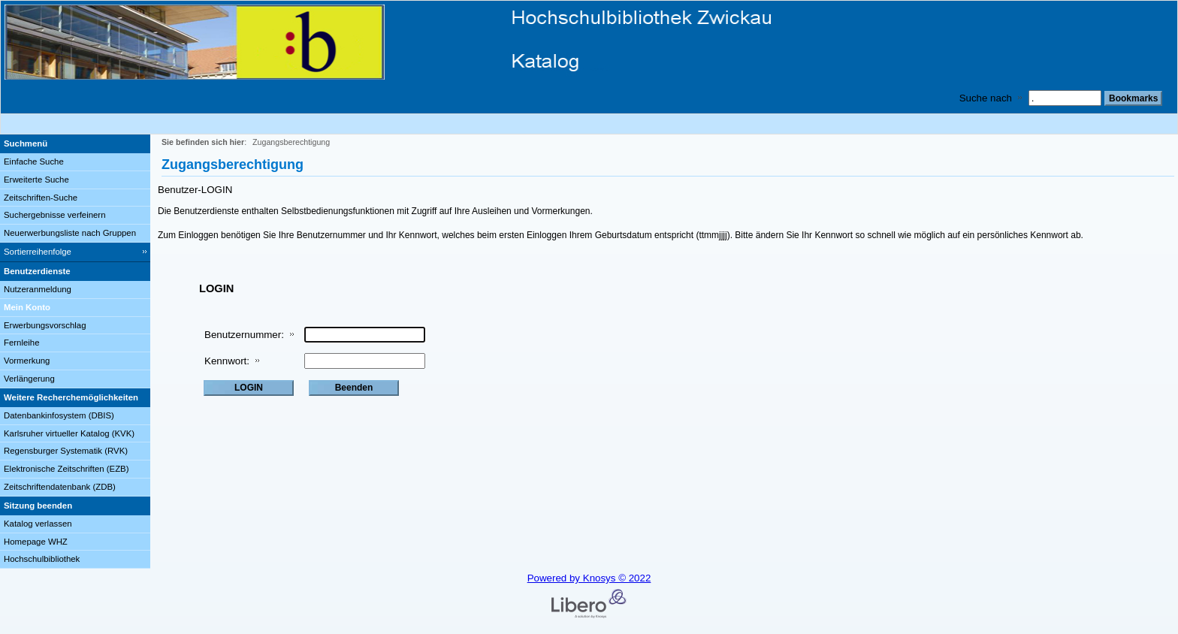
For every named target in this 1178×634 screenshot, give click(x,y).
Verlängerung (29, 378)
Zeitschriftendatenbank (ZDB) (60, 486)
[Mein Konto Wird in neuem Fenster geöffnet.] (75, 308)
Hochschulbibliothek (42, 558)
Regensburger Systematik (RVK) (66, 450)
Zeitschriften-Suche (40, 197)
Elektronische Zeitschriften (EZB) (66, 468)
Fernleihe (22, 342)
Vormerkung (27, 360)
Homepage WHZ (36, 541)
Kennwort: (226, 361)
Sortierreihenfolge (37, 251)
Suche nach (985, 98)
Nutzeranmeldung (37, 289)
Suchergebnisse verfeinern (55, 214)
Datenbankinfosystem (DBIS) (59, 415)
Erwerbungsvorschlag (45, 325)
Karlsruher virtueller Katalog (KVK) (69, 433)
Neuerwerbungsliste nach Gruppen (70, 232)
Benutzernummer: (244, 334)
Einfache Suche (34, 161)
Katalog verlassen (38, 523)
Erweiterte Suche (36, 179)
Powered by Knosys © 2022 (589, 578)
